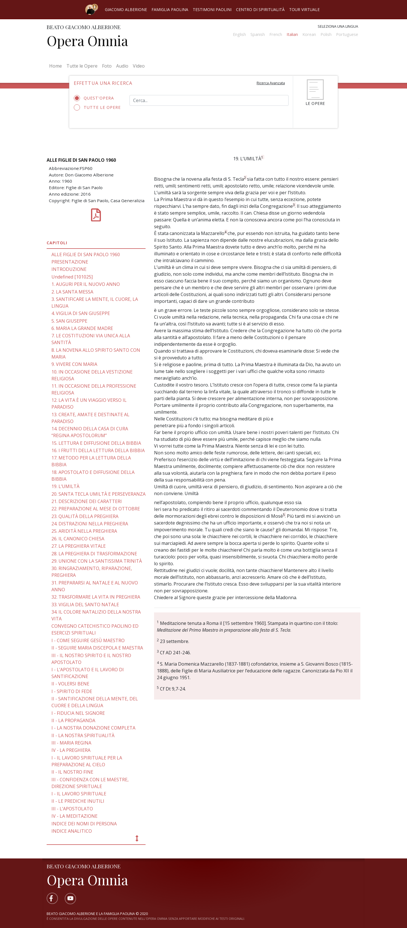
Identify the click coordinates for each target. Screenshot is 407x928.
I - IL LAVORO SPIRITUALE (78, 794)
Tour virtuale (304, 9)
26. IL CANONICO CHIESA (77, 539)
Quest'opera (96, 98)
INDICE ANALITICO (71, 831)
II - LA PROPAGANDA (73, 720)
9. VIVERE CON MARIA (74, 364)
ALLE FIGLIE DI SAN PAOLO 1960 (85, 254)
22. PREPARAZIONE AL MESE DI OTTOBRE (95, 509)
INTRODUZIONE (68, 269)
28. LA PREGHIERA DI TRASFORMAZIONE (94, 554)
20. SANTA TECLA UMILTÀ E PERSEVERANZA (98, 494)
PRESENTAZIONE (69, 262)
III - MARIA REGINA (71, 743)
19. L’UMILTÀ (65, 486)
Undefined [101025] (72, 277)
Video (139, 66)
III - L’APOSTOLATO (72, 809)
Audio (122, 66)
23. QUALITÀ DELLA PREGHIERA (84, 516)
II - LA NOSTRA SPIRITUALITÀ (82, 735)
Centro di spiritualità (260, 9)
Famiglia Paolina (169, 9)
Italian (292, 34)
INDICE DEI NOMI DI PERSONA (84, 824)
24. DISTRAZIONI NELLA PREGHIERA (89, 524)
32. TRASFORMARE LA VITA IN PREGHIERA (95, 597)
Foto (107, 66)
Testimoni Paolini (212, 9)
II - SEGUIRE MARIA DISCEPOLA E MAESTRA (97, 648)
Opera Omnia (87, 40)
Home (56, 65)
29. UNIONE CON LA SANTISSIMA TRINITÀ (96, 561)
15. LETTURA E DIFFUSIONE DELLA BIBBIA (96, 443)
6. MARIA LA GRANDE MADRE (82, 328)
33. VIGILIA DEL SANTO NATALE (85, 604)
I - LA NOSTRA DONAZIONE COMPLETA (93, 728)
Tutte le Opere (82, 66)
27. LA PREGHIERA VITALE (78, 546)
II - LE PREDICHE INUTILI (77, 801)
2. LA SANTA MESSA (72, 292)
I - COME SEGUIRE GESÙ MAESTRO (88, 640)
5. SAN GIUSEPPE (69, 321)
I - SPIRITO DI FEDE (71, 691)
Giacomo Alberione (126, 9)
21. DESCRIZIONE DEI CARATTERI (86, 501)
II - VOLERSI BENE (70, 684)
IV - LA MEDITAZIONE (74, 816)
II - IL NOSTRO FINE (72, 772)
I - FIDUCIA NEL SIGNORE (78, 713)
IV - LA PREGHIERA (70, 750)
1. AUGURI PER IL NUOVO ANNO (85, 284)
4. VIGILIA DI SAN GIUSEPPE (80, 313)
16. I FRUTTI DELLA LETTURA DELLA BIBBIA (98, 450)
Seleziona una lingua (338, 26)
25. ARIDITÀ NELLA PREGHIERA (84, 531)
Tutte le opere (97, 107)
